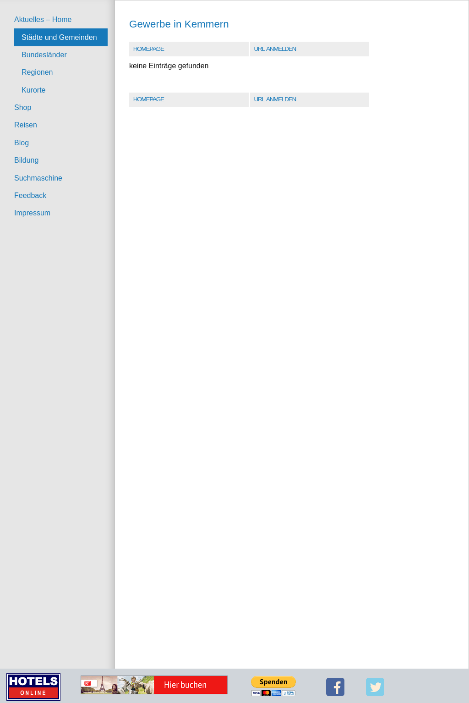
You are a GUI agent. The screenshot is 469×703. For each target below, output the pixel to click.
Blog (21, 143)
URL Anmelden (274, 48)
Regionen (37, 72)
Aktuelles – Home (42, 19)
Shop (22, 107)
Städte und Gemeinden (59, 37)
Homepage (148, 48)
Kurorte (33, 90)
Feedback (30, 195)
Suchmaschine (38, 178)
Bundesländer (44, 55)
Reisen (25, 125)
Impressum (32, 213)
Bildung (26, 160)
